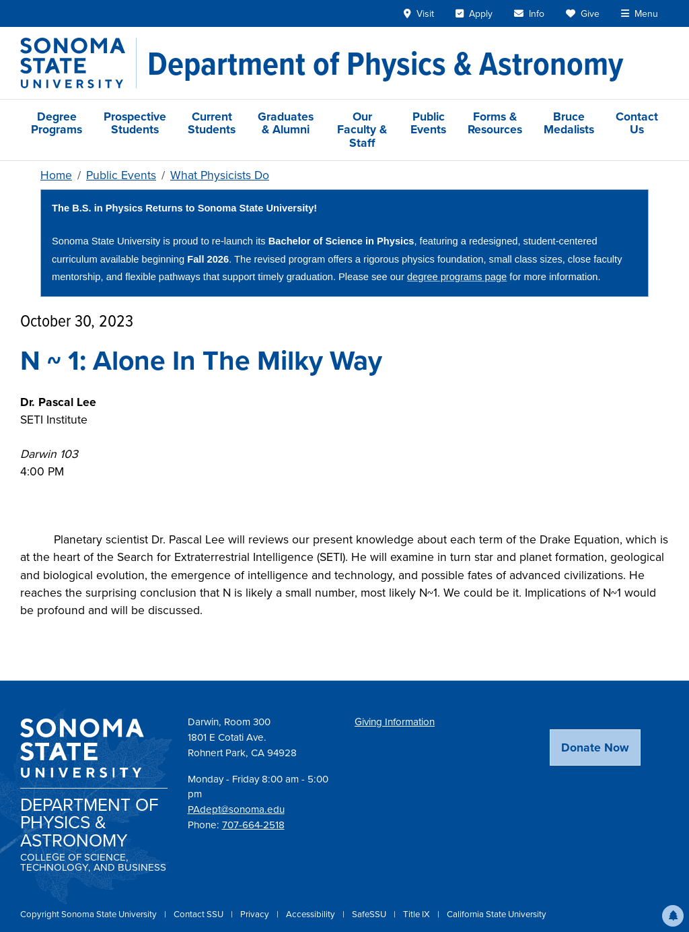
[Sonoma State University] (78, 63)
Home (56, 175)
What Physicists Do (219, 175)
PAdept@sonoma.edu (236, 809)
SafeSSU (370, 914)
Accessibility (311, 914)
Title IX (417, 914)
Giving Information (395, 721)
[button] (673, 916)
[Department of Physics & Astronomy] (385, 63)
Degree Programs (56, 123)
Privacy (255, 914)
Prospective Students (135, 123)
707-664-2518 (253, 825)
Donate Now (595, 747)
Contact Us (637, 123)
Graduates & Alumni (286, 123)
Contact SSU (199, 914)
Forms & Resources (495, 123)
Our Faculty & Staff (362, 130)
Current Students (211, 123)
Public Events (428, 123)
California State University (496, 914)
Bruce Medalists (569, 123)
